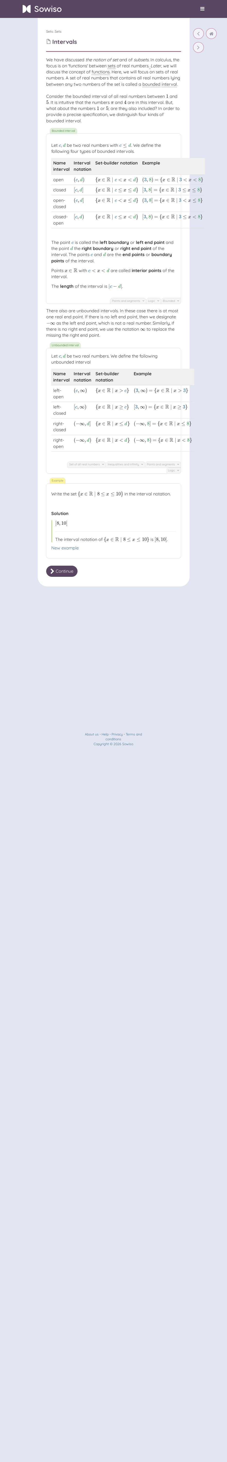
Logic (153, 301)
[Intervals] (198, 47)
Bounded (171, 301)
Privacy (117, 734)
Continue (61, 571)
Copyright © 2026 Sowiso (113, 744)
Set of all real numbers (86, 464)
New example (65, 548)
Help (105, 734)
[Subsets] (198, 33)
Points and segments (128, 301)
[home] (211, 33)
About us (92, 734)
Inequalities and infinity (125, 464)
